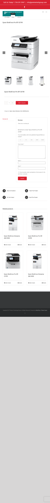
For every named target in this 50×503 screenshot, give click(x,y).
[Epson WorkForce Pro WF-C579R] (13, 261)
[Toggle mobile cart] (43, 12)
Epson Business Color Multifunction (21, 111)
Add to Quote (22, 103)
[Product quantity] (9, 102)
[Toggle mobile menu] (46, 12)
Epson (11, 111)
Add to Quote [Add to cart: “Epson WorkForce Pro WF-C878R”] (32, 244)
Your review (21, 144)
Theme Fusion (44, 310)
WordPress (38, 310)
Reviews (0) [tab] (5, 119)
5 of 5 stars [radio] (42, 140)
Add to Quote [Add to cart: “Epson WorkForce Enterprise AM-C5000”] (8, 244)
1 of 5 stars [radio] (20, 140)
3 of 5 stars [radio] (31, 140)
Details (20, 244)
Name (19, 160)
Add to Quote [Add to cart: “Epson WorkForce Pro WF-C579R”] (8, 283)
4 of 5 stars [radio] (36, 140)
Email (19, 166)
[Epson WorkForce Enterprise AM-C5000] (13, 223)
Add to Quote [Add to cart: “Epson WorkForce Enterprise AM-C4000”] (32, 283)
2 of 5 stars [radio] (25, 140)
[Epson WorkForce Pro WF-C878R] (37, 223)
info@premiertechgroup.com (37, 2)
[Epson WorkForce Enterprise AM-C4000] (37, 261)
